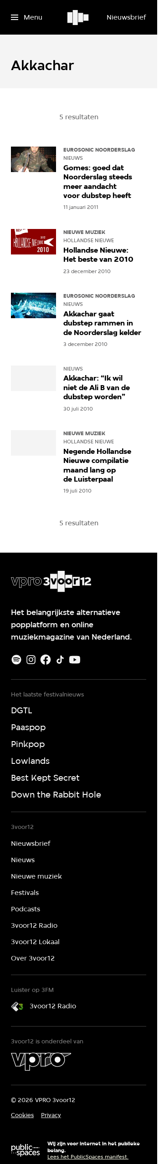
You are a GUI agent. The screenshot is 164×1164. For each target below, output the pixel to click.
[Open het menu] (26, 17)
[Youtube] (74, 659)
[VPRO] (41, 1061)
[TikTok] (60, 659)
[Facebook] (45, 659)
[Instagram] (31, 659)
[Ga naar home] (79, 17)
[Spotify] (16, 659)
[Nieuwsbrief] (126, 17)
